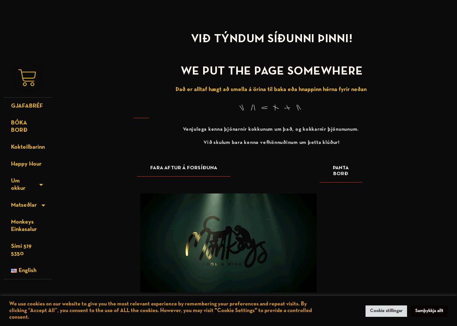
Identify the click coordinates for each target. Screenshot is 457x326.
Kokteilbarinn (28, 146)
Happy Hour (26, 163)
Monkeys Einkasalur (24, 224)
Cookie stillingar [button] (386, 311)
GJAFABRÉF (27, 105)
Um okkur (27, 183)
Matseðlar (28, 204)
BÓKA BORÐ (19, 125)
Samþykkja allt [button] (429, 311)
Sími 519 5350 (21, 249)
